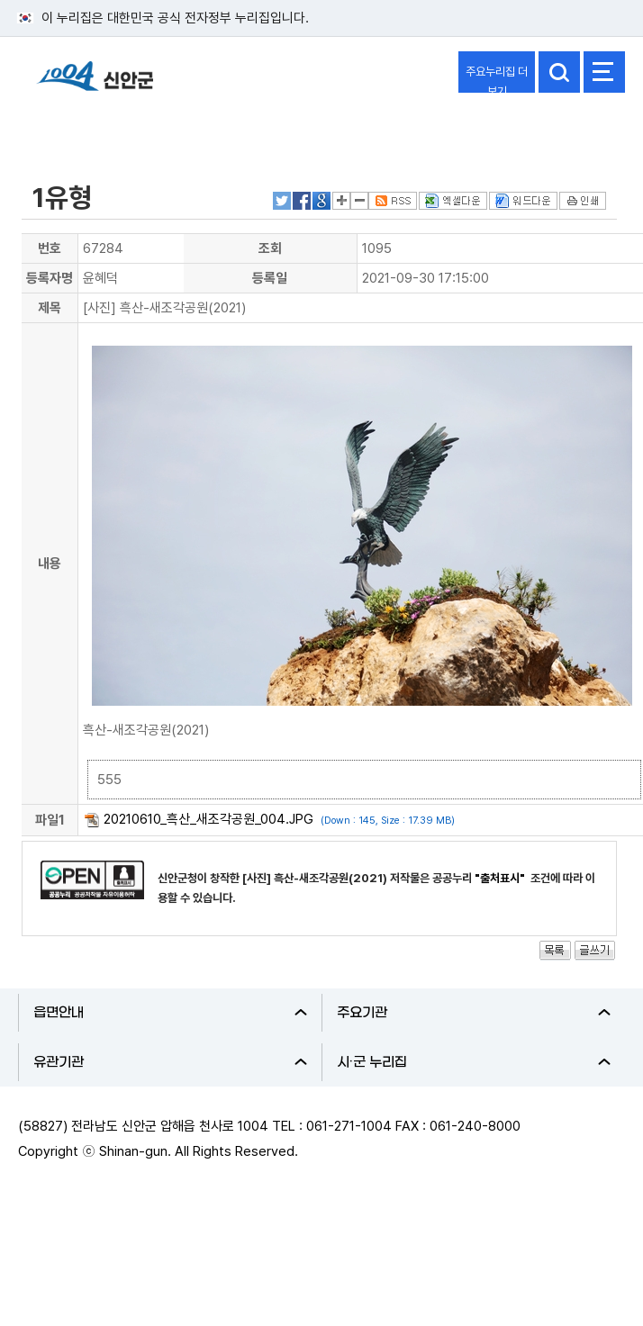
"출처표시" (501, 878)
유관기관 (170, 1062)
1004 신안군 (94, 84)
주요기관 (474, 1013)
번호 (49, 248)
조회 (270, 248)
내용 (49, 563)
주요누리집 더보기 (497, 79)
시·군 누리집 (474, 1062)
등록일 (269, 278)
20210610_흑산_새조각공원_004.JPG (208, 819)
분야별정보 (65, 129)
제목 (49, 308)
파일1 (50, 820)
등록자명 (49, 278)
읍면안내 (170, 1013)
